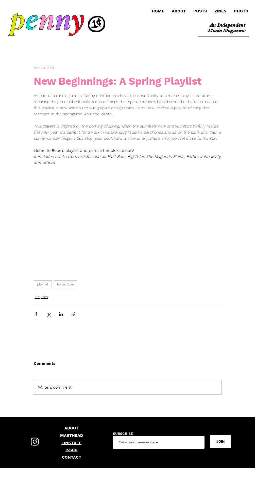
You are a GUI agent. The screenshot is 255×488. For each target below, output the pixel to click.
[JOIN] (220, 441)
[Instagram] (34, 441)
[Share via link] (73, 314)
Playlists (41, 297)
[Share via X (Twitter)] (48, 314)
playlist (42, 284)
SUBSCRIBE (123, 433)
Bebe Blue (65, 284)
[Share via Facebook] (36, 314)
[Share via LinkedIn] (61, 314)
